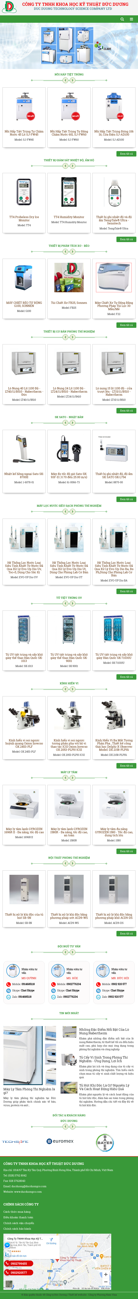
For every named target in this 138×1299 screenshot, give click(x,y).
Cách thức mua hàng (16, 1211)
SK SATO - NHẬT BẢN (69, 417)
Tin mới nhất (69, 1013)
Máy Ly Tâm (69, 772)
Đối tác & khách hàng (69, 1115)
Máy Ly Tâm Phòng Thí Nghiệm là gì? (29, 1091)
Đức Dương (69, 1121)
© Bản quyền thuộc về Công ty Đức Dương (44, 1294)
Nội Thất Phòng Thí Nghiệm (69, 857)
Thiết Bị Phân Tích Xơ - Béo (69, 245)
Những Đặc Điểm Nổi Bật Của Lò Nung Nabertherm (104, 1031)
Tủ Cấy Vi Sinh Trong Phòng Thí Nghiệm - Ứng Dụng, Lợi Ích (103, 1059)
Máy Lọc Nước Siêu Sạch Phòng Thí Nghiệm (69, 505)
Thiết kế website (77, 1294)
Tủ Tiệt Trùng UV (69, 597)
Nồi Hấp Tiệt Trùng (69, 74)
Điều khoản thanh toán (18, 1217)
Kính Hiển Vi (69, 683)
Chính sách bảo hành (17, 1228)
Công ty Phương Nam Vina (102, 1294)
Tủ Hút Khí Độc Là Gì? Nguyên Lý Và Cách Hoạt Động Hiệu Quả (104, 1087)
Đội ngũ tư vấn (69, 946)
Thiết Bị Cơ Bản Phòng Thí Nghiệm (69, 331)
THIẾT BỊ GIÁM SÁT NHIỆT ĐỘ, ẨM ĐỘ (69, 160)
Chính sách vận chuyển (18, 1223)
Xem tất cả (126, 153)
